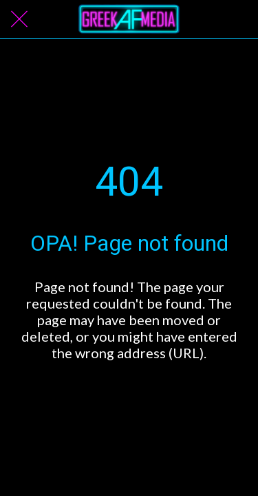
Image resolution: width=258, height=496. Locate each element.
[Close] (19, 19)
